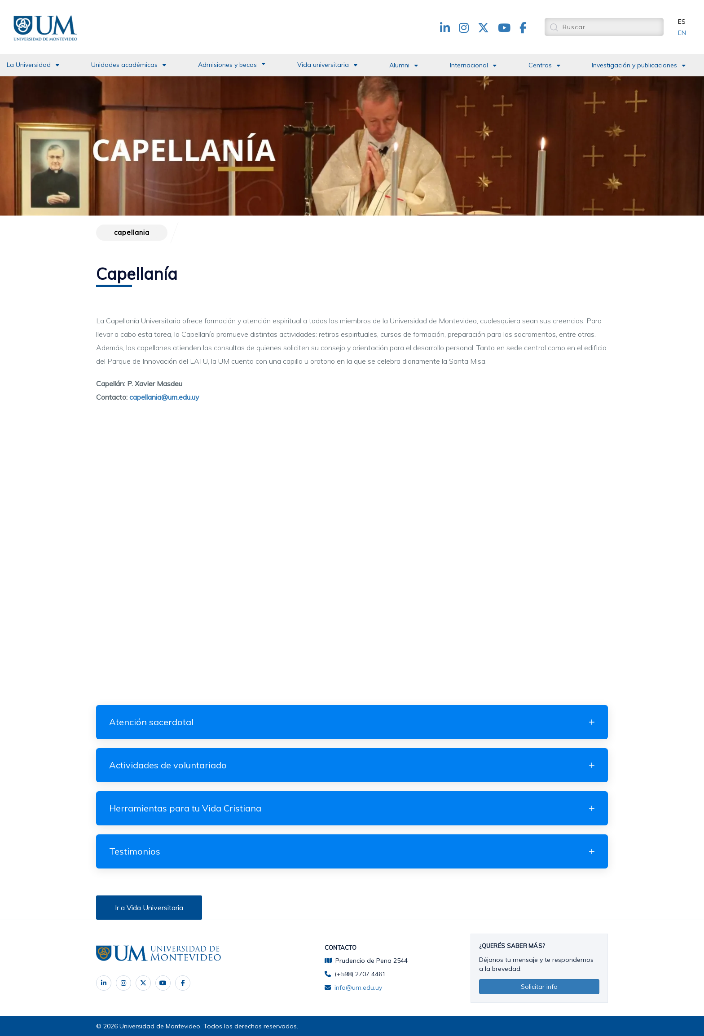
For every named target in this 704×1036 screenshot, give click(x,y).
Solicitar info (539, 987)
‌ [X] (143, 983)
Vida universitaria (323, 65)
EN (682, 33)
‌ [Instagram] (123, 983)
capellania (132, 232)
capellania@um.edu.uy (164, 396)
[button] (352, 722)
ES (682, 22)
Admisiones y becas (227, 65)
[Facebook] (182, 983)
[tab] (352, 722)
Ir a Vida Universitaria (149, 907)
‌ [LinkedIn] (103, 983)
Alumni (399, 65)
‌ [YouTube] (163, 983)
